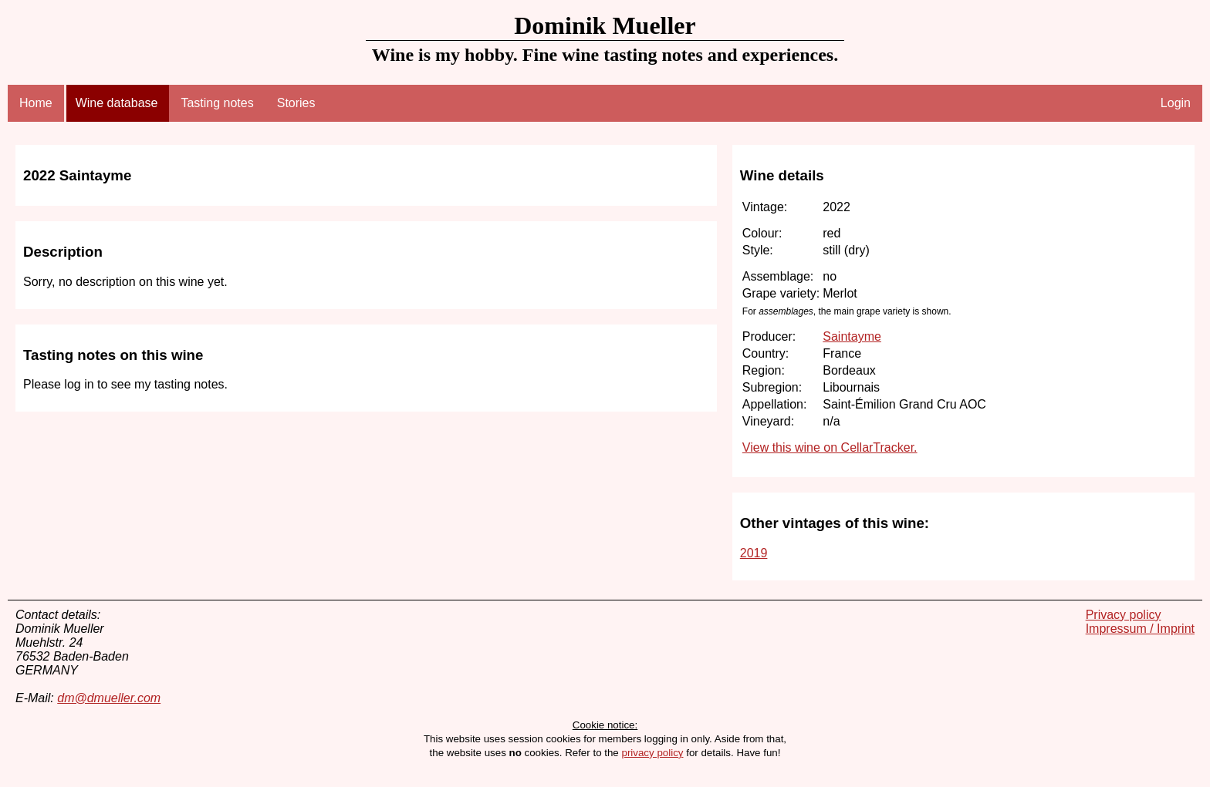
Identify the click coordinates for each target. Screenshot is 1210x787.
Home (35, 102)
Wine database (117, 102)
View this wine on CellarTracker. (830, 447)
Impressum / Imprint (1140, 628)
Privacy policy (1123, 614)
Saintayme (852, 336)
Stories (296, 102)
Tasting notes (217, 102)
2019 (754, 553)
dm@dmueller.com (109, 698)
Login (1176, 102)
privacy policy (652, 752)
